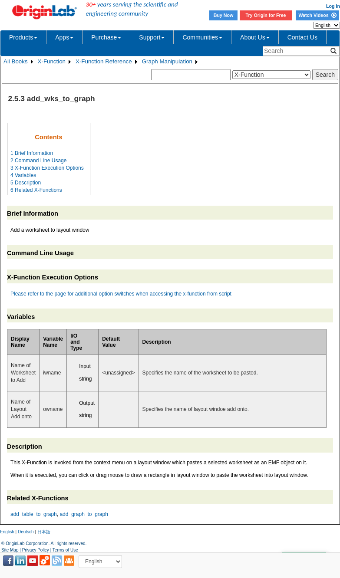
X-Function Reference (104, 61)
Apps (64, 37)
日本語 (43, 531)
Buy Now (224, 15)
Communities (202, 37)
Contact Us (302, 37)
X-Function (52, 61)
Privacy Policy (35, 550)
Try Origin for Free (266, 15)
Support (152, 37)
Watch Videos (317, 15)
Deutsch (26, 531)
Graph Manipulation (167, 61)
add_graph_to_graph (83, 514)
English (7, 531)
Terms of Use (65, 550)
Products (23, 37)
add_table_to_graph (33, 514)
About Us (255, 37)
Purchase (106, 37)
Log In (333, 6)
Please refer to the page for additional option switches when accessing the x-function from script (120, 294)
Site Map (9, 550)
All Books (15, 61)
